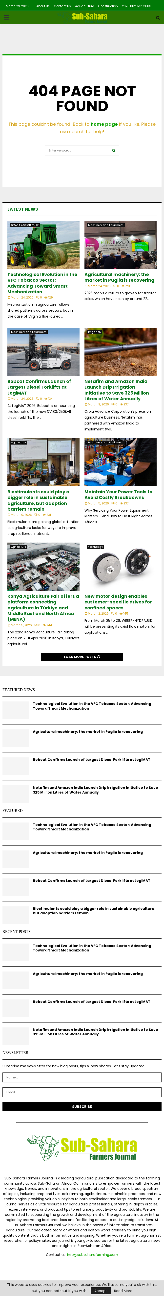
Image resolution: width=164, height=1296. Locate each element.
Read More (123, 1291)
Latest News (22, 209)
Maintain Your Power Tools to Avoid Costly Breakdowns (118, 494)
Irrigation (94, 332)
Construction (108, 6)
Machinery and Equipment (105, 225)
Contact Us (62, 6)
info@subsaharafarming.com (92, 1254)
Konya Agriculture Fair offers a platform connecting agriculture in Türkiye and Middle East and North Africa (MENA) (43, 608)
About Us (43, 6)
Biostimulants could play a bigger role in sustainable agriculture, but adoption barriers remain (38, 500)
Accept (100, 1290)
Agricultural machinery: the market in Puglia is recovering (119, 277)
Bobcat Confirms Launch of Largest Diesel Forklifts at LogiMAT (39, 387)
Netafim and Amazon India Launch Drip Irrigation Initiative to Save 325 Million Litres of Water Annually (116, 390)
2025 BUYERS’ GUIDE (136, 6)
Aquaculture (84, 6)
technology (95, 547)
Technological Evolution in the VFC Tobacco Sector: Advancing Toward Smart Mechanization (42, 283)
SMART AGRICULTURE (25, 225)
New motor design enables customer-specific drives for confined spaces (118, 602)
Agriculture (18, 442)
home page (104, 124)
